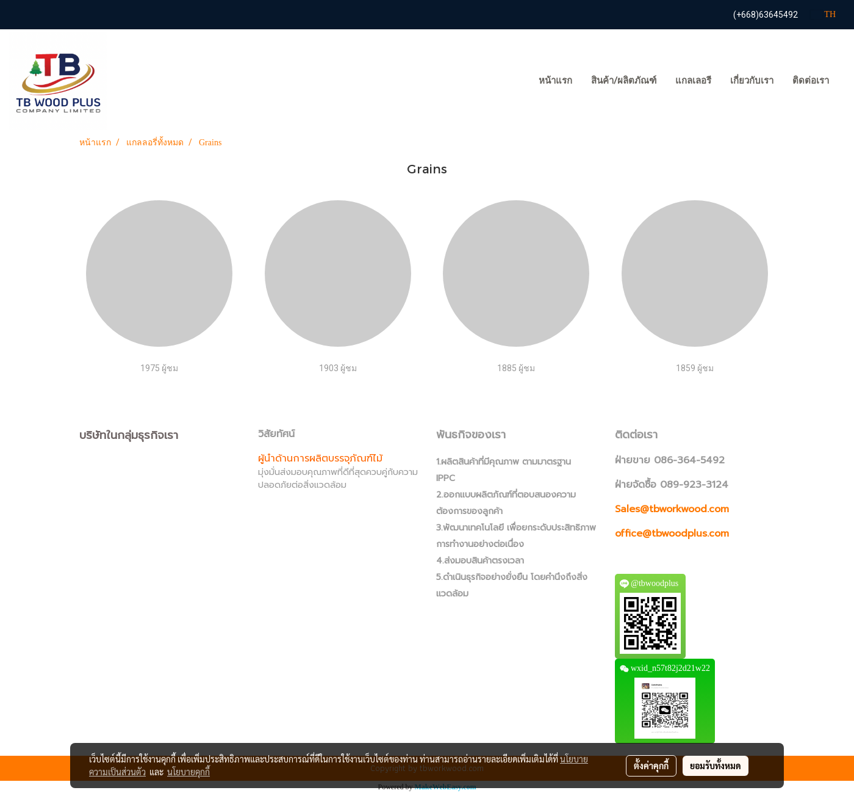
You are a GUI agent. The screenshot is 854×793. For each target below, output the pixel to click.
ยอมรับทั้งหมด (715, 765)
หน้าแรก (555, 80)
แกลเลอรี (693, 80)
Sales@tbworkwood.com (672, 509)
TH (823, 14)
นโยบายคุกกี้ (188, 771)
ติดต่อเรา (810, 80)
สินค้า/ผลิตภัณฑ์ (623, 80)
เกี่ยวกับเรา (751, 80)
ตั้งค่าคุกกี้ (651, 765)
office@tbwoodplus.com (672, 533)
